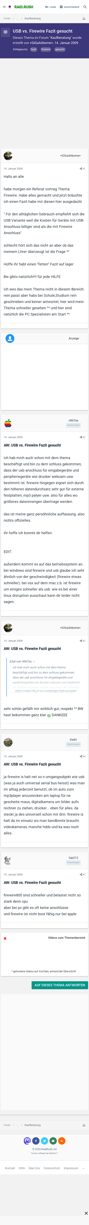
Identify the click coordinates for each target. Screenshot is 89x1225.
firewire (46, 49)
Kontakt (10, 1168)
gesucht (60, 49)
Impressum (71, 1168)
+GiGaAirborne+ (41, 43)
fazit (33, 49)
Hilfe (22, 1168)
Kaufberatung (61, 38)
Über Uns (34, 1168)
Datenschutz (52, 1168)
